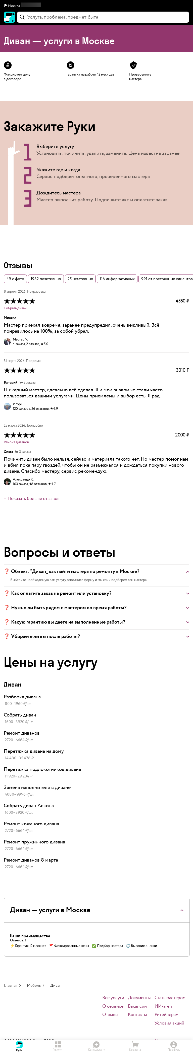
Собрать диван (15, 308)
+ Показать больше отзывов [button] (32, 498)
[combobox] (103, 17)
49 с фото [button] (15, 279)
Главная (10, 986)
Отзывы (110, 1015)
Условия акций (169, 1023)
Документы (139, 998)
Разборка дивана (22, 697)
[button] (96, 6)
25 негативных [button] (80, 279)
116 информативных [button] (117, 279)
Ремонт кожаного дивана (31, 824)
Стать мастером (170, 998)
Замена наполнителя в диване (37, 788)
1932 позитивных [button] (46, 279)
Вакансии (137, 1006)
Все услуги (113, 998)
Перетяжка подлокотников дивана (42, 769)
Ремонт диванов (16, 442)
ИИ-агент (164, 1006)
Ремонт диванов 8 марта (31, 860)
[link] (96, 700)
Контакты (137, 1015)
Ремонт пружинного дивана (34, 842)
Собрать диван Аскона (29, 806)
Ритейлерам (166, 1015)
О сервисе (112, 1006)
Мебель (34, 986)
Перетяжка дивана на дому (34, 751)
